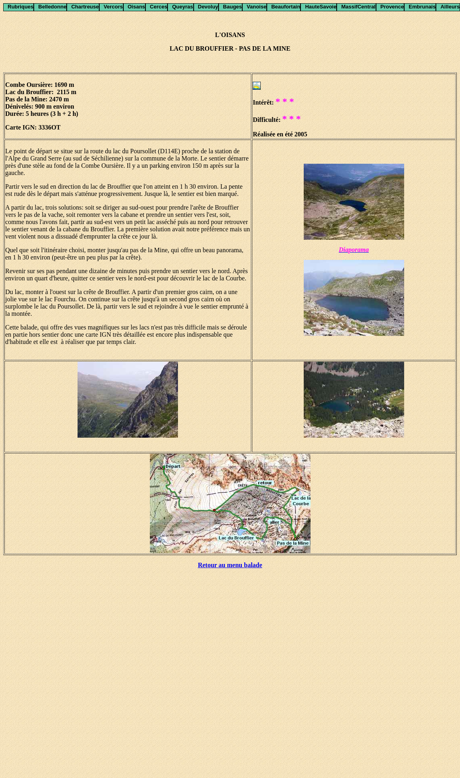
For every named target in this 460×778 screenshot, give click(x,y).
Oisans (136, 7)
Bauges (232, 7)
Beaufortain (285, 7)
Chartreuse (85, 7)
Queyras (182, 7)
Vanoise (256, 7)
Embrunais (422, 7)
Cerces (158, 7)
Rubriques (20, 7)
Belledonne (52, 7)
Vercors (113, 7)
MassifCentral (358, 7)
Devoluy (208, 7)
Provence (392, 7)
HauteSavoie (320, 7)
